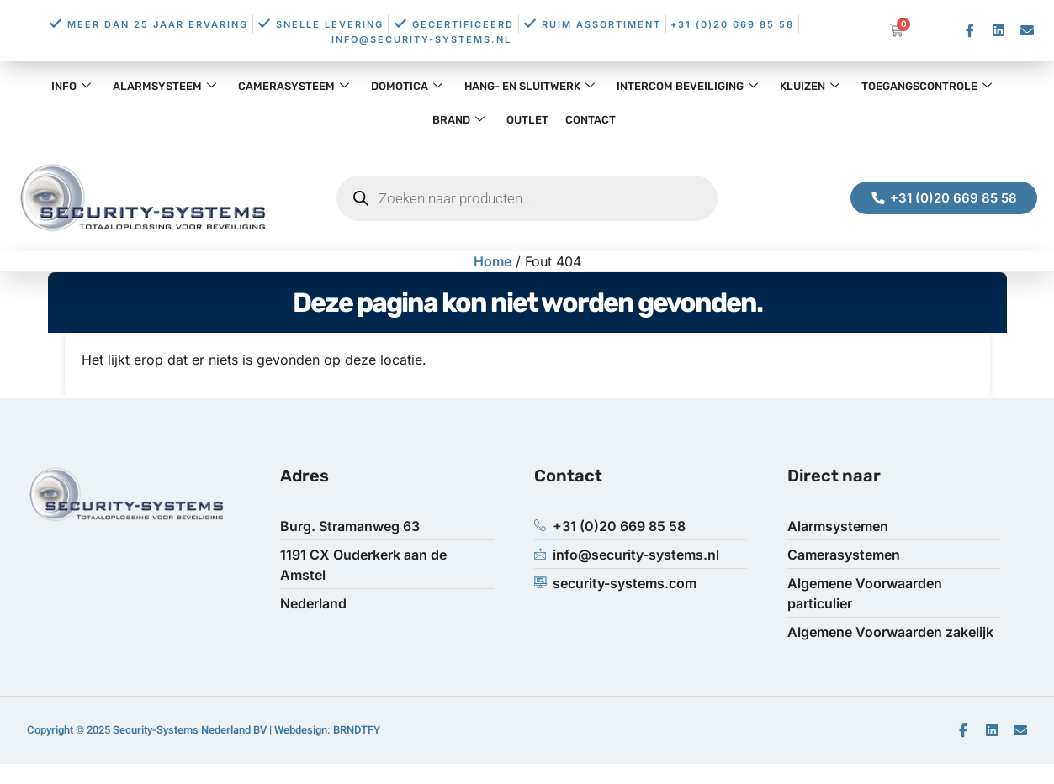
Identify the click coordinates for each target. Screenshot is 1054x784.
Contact (590, 119)
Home (492, 261)
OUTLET (527, 119)
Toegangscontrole (926, 86)
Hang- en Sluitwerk (529, 86)
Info (71, 86)
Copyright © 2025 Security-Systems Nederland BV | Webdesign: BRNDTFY (203, 730)
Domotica (406, 86)
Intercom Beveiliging (687, 86)
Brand (458, 119)
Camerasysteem (293, 86)
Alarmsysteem (164, 86)
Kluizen (809, 86)
